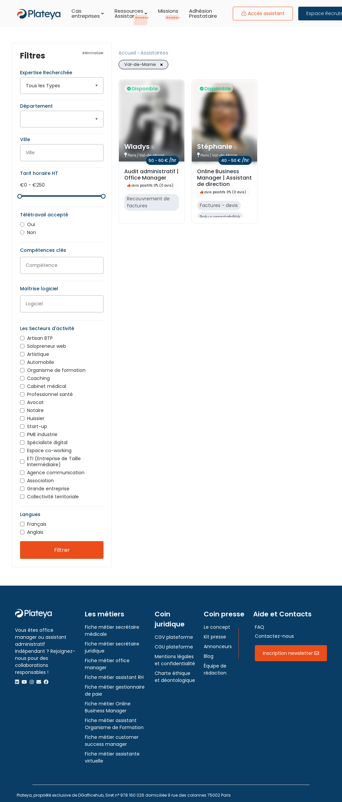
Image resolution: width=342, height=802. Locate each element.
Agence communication (55, 469)
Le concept (217, 623)
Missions (168, 10)
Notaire (35, 407)
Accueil (127, 52)
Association (40, 477)
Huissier (35, 415)
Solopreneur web (46, 343)
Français (36, 521)
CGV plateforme (174, 633)
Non (31, 229)
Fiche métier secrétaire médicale (112, 627)
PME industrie (42, 431)
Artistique (38, 351)
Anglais (35, 529)
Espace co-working (49, 447)
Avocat (35, 399)
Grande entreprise (48, 485)
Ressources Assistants (131, 13)
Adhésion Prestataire (203, 13)
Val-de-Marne (151, 155)
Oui (31, 221)
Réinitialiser (93, 53)
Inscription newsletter (291, 649)
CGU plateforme (174, 643)
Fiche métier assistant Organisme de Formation (114, 720)
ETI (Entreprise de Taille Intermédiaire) (54, 458)
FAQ (259, 623)
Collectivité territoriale (53, 493)
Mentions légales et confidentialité (175, 657)
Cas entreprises (87, 13)
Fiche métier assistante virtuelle (112, 754)
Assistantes (154, 52)
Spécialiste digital (47, 439)
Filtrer (62, 546)
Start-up (37, 423)
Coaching (38, 375)
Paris (132, 155)
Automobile (40, 359)
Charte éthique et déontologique (175, 673)
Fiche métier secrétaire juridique (112, 644)
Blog (208, 652)
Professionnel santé (50, 391)
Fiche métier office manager (107, 661)
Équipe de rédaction (215, 666)
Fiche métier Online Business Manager (108, 704)
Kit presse (215, 633)
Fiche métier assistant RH (114, 674)
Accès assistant (263, 13)
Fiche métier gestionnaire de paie (115, 687)
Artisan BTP (40, 335)
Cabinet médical (46, 383)
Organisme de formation (56, 367)
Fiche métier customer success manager (112, 737)
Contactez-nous (274, 632)
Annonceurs (218, 643)
